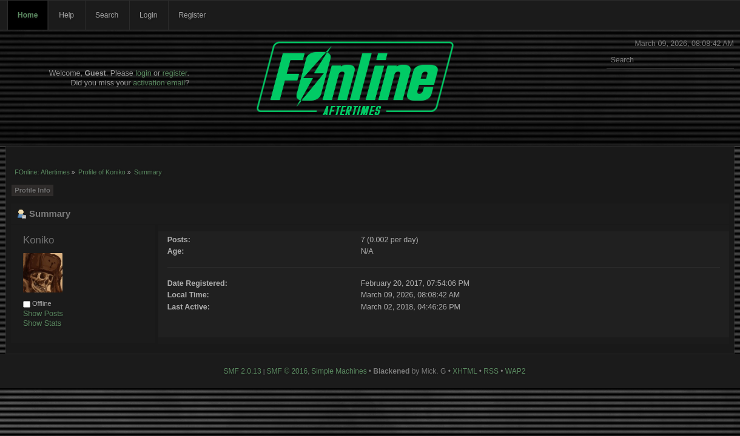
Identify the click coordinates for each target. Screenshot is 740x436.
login (143, 73)
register (175, 73)
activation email (159, 83)
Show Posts (43, 313)
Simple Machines (338, 371)
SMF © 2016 (287, 371)
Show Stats (42, 323)
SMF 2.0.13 (242, 371)
